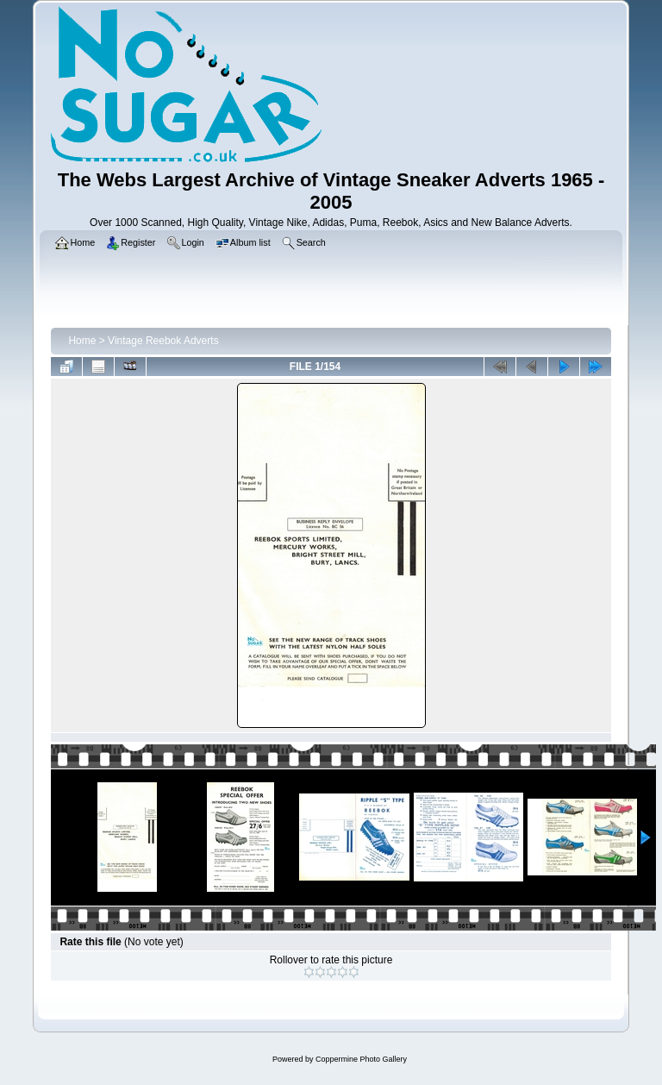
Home (82, 341)
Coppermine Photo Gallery (361, 1059)
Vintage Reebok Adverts (163, 341)
